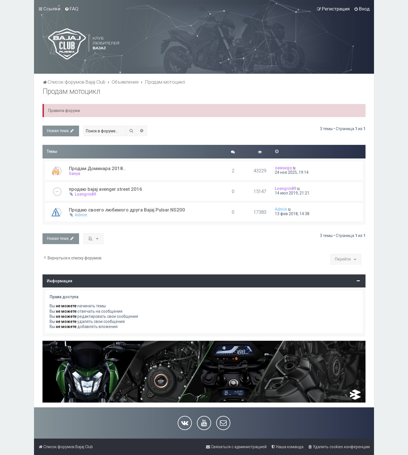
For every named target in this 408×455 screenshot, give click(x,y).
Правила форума (64, 110)
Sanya (74, 173)
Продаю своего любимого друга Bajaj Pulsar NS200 (127, 210)
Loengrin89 (85, 194)
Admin (81, 215)
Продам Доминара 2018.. (97, 168)
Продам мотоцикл (71, 91)
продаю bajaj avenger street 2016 (105, 189)
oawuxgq (283, 168)
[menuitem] (71, 9)
